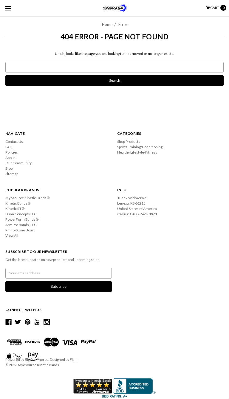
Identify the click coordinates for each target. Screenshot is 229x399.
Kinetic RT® (14, 208)
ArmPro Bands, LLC (20, 224)
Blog (9, 168)
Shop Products (128, 141)
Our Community (18, 163)
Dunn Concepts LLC (20, 214)
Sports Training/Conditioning (140, 147)
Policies (11, 152)
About (10, 157)
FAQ (9, 147)
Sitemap (11, 173)
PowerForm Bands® (21, 219)
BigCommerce (36, 359)
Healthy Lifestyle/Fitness (137, 152)
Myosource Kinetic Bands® (27, 198)
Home (107, 24)
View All (11, 235)
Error (122, 24)
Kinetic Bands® (17, 203)
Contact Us (14, 141)
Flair (73, 359)
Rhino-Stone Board (20, 230)
